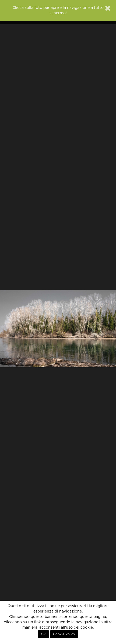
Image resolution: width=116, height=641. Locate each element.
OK (43, 634)
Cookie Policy (64, 634)
